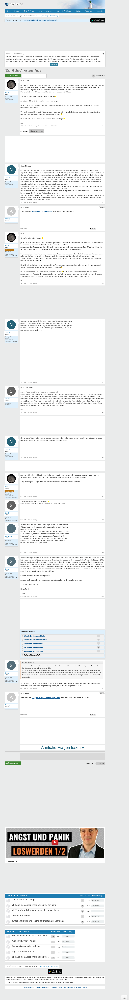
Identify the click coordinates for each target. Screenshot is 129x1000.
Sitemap (85, 987)
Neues (16, 11)
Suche (39, 11)
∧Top (124, 997)
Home (9, 11)
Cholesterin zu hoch (21, 915)
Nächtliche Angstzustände (23, 70)
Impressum (38, 987)
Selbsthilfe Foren (28, 11)
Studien (78, 11)
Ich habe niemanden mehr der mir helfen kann (34, 905)
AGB (65, 987)
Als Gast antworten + (13, 75)
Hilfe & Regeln (67, 11)
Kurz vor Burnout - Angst (24, 899)
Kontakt (25, 987)
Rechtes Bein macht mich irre (26, 946)
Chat (57, 11)
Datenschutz (46, 987)
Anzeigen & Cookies (56, 987)
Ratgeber (49, 11)
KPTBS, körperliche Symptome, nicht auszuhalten (36, 910)
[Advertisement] (62, 614)
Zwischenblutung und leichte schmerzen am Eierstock (38, 921)
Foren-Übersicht (11, 966)
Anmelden (100, 11)
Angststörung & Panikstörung (49, 966)
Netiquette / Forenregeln (74, 987)
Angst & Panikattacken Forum (28, 966)
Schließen (54, 64)
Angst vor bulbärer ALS (23, 951)
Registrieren (89, 11)
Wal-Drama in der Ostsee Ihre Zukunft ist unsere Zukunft (39, 935)
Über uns (31, 987)
